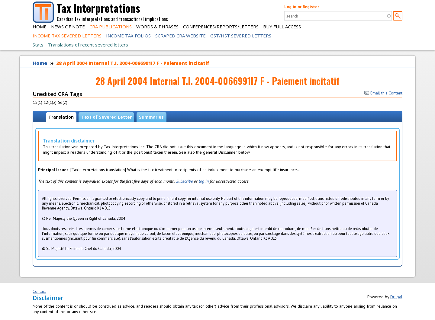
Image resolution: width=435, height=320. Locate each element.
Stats (38, 45)
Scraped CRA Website (180, 36)
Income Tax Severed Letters (67, 36)
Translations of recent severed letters (88, 45)
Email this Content (383, 93)
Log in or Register (301, 6)
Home (40, 27)
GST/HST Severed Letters (240, 36)
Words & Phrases (157, 27)
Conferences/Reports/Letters (221, 27)
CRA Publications (110, 27)
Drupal (396, 296)
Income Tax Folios (128, 36)
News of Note (68, 27)
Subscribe (184, 181)
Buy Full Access (282, 27)
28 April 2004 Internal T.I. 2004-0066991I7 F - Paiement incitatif (132, 63)
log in (204, 181)
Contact (39, 291)
